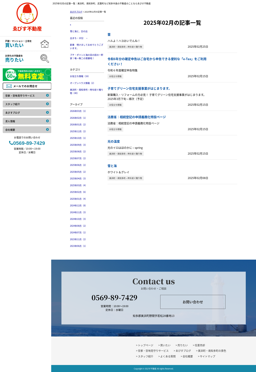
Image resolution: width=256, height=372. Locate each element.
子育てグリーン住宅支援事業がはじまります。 (140, 88)
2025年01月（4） (78, 198)
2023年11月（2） (78, 239)
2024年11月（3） (78, 212)
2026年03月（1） (78, 111)
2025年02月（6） (78, 192)
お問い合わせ (193, 301)
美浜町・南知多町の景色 (212, 351)
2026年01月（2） (78, 124)
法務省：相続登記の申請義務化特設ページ (137, 117)
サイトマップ (207, 356)
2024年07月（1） (78, 232)
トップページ (145, 345)
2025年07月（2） (78, 158)
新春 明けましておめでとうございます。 (86, 46)
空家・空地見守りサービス (153, 351)
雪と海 (112, 165)
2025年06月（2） (78, 165)
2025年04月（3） (78, 178)
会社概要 (188, 356)
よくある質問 (168, 356)
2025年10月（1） (78, 138)
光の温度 (114, 141)
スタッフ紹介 (145, 356)
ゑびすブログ (183, 351)
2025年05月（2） (78, 171)
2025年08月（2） (78, 151)
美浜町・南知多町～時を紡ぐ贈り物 (125, 46)
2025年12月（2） (78, 131)
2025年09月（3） (78, 144)
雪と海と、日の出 (79, 31)
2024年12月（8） (78, 205)
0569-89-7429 (114, 297)
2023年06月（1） (78, 245)
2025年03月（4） (78, 185)
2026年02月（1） (78, 117)
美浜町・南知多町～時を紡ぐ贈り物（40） (86, 91)
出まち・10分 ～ (79, 38)
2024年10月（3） (78, 219)
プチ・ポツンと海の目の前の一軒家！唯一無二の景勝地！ (86, 56)
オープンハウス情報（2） (82, 83)
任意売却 (200, 345)
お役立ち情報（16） (80, 76)
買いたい (165, 345)
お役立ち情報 (115, 76)
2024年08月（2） (78, 225)
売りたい (182, 345)
